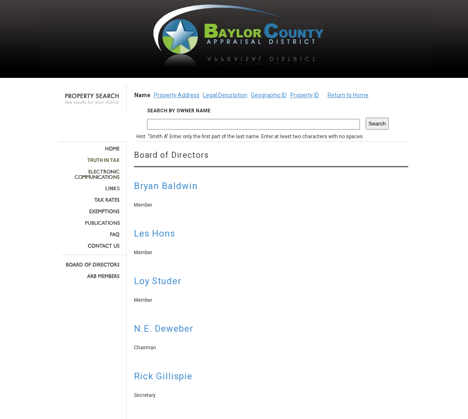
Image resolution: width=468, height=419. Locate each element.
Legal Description (225, 95)
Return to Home (348, 95)
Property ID (304, 95)
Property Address (176, 95)
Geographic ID (269, 95)
